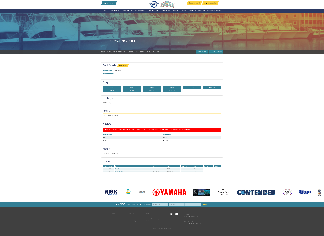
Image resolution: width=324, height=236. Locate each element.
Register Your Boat (109, 3)
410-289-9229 (191, 219)
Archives (148, 217)
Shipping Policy (116, 221)
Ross (104, 140)
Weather (114, 217)
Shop (147, 213)
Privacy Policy (132, 221)
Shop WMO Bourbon (210, 3)
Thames (165, 140)
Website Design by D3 (157, 230)
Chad (105, 138)
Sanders (165, 138)
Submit (205, 204)
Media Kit (131, 217)
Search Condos (216, 52)
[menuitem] (105, 10)
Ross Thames (119, 169)
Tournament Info (133, 213)
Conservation (115, 215)
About (113, 213)
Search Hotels (202, 52)
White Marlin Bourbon (134, 219)
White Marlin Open (166, 228)
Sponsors (148, 215)
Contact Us (114, 219)
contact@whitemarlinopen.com (192, 223)
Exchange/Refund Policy (152, 219)
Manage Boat (123, 65)
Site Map (148, 221)
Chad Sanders (119, 171)
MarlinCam (132, 215)
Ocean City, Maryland (167, 230)
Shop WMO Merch (194, 3)
